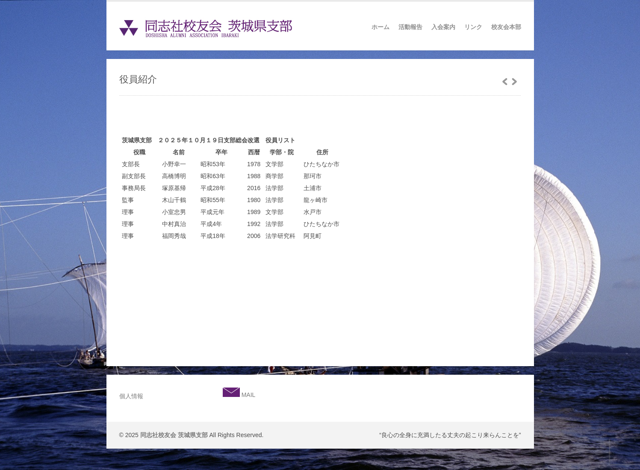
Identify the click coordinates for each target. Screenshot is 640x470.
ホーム (380, 27)
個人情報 (131, 396)
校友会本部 (506, 27)
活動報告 (410, 27)
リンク (473, 27)
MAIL (248, 394)
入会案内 (443, 27)
